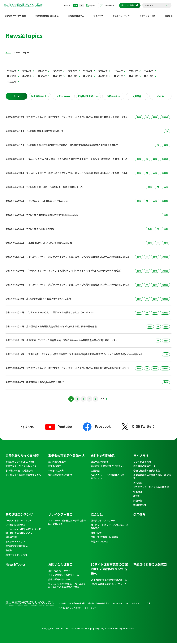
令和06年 (42, 68)
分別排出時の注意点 (15, 522)
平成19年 (148, 74)
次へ (102, 396)
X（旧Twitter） (139, 424)
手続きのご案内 (56, 468)
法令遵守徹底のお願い (17, 543)
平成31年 (118, 68)
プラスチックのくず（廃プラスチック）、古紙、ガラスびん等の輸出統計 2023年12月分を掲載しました (77, 254)
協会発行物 (11, 534)
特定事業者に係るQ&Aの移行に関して (45, 380)
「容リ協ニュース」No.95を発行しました (47, 198)
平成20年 (133, 74)
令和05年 (57, 68)
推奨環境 (135, 601)
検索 (168, 5)
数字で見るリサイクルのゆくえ (21, 463)
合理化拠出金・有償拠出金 (146, 468)
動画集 (9, 548)
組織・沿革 (96, 530)
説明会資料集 (140, 502)
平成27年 (27, 74)
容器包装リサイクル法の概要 (20, 459)
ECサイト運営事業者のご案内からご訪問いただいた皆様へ (109, 566)
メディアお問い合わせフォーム (63, 572)
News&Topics (16, 562)
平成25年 (57, 74)
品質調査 (95, 468)
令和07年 (27, 68)
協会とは (169, 13)
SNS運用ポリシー (120, 601)
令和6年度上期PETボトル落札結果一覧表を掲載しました (54, 184)
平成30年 (133, 68)
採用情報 (139, 512)
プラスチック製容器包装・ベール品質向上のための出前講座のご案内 (67, 583)
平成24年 (72, 74)
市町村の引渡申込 (76, 13)
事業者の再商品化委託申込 (46, 13)
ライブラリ (98, 13)
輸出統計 (137, 489)
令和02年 (103, 68)
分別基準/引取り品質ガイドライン (108, 463)
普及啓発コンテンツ (121, 13)
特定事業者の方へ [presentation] (40, 94)
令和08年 (11, 68)
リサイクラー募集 (147, 13)
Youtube (58, 424)
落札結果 (137, 480)
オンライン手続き (128, 5)
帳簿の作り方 (54, 463)
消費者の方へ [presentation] (113, 94)
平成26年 (42, 74)
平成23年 (87, 74)
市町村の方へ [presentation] (63, 94)
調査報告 (137, 498)
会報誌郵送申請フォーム (60, 577)
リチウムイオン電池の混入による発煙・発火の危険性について (23, 528)
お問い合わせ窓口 (60, 562)
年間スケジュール (99, 539)
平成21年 (118, 74)
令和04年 (72, 68)
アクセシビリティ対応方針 (69, 605)
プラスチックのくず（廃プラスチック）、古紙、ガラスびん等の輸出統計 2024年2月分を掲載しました (77, 115)
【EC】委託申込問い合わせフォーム (109, 581)
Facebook (97, 424)
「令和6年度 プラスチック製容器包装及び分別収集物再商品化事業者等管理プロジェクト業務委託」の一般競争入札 (84, 352)
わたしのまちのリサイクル (19, 518)
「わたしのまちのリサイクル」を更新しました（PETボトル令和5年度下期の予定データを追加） (74, 268)
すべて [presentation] (16, 94)
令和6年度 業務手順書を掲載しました (44, 128)
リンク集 (146, 601)
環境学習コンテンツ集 (17, 552)
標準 (75, 5)
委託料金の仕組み (57, 459)
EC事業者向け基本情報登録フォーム (109, 577)
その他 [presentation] (160, 94)
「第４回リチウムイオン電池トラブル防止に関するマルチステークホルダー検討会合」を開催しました (77, 156)
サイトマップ (90, 605)
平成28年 (11, 74)
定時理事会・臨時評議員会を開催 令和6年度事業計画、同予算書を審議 (61, 324)
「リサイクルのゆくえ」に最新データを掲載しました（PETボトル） (60, 310)
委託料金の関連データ (144, 463)
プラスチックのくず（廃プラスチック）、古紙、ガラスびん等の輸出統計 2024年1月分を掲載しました (77, 170)
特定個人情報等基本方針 (99, 601)
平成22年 (103, 74)
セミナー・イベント (15, 539)
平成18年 (11, 79)
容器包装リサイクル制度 (15, 13)
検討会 (136, 493)
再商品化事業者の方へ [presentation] (88, 94)
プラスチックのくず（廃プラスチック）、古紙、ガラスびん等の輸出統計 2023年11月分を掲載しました (77, 282)
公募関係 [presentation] (136, 94)
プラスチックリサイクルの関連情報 (151, 485)
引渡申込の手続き (99, 459)
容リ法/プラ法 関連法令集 (19, 468)
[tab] (17, 94)
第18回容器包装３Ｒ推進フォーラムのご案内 (48, 296)
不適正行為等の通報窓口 (150, 562)
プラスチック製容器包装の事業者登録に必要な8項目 (67, 520)
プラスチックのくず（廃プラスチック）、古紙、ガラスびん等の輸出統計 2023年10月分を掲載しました (77, 366)
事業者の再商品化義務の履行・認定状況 (152, 474)
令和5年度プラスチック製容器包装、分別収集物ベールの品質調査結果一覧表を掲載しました (72, 338)
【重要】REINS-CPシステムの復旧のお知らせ (49, 240)
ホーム (8, 50)
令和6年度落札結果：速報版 (40, 226)
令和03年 (87, 68)
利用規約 (62, 601)
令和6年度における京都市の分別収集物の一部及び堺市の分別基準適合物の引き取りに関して (72, 142)
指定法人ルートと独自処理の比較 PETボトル (108, 474)
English (90, 5)
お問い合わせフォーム (59, 568)
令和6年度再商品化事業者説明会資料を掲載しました (52, 212)
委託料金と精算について (60, 472)
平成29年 (148, 68)
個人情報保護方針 (77, 601)
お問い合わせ (110, 5)
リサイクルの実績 (142, 459)
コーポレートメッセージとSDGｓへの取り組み (109, 524)
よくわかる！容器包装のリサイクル (23, 472)
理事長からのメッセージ (103, 518)
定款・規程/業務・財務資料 (104, 534)
